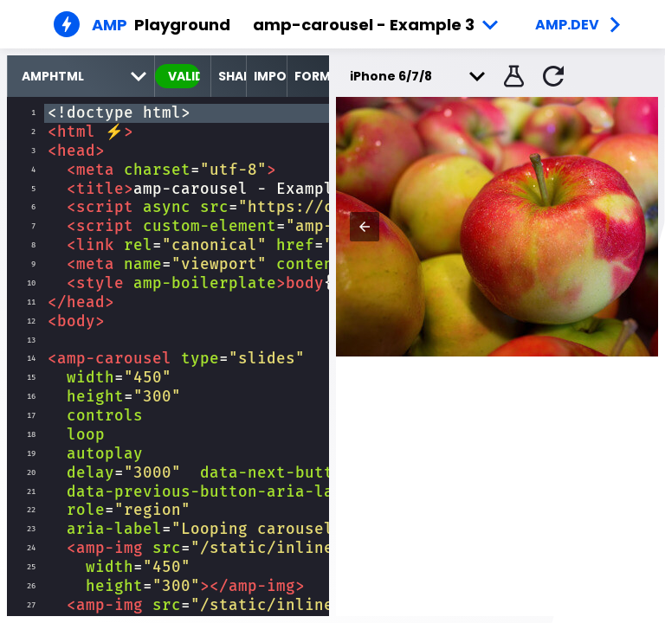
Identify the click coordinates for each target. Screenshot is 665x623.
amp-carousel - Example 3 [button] (364, 24)
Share (232, 76)
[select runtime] (81, 76)
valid (184, 76)
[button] (512, 76)
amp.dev (567, 25)
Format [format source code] (311, 76)
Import (270, 76)
